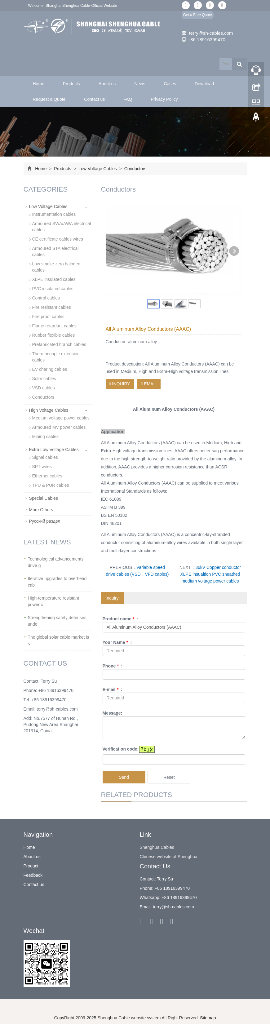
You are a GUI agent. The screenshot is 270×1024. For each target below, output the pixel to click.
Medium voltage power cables (61, 417)
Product (31, 865)
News (139, 83)
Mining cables (45, 436)
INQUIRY (119, 383)
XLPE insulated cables (54, 279)
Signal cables (45, 457)
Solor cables (44, 378)
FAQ (127, 99)
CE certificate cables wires (57, 239)
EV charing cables (49, 369)
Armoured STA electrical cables (55, 251)
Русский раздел (44, 521)
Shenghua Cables (157, 847)
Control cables (46, 297)
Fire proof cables (48, 316)
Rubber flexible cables (53, 335)
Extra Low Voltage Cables (54, 449)
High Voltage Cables (49, 410)
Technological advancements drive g (56, 562)
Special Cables (43, 498)
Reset (169, 777)
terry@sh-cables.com (211, 33)
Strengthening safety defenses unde (57, 621)
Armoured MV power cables (59, 427)
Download (204, 83)
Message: (112, 713)
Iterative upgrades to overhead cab (57, 581)
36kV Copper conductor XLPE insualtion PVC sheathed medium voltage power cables (210, 574)
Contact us (94, 99)
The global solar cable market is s (58, 640)
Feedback (33, 875)
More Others (41, 509)
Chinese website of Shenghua (168, 856)
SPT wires (42, 466)
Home (38, 83)
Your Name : (117, 642)
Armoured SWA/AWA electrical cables (61, 226)
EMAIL (149, 383)
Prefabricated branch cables (59, 344)
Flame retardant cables (54, 325)
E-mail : (112, 689)
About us (107, 83)
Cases (170, 83)
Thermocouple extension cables (56, 356)
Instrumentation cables (54, 214)
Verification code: (121, 749)
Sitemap (208, 1017)
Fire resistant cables (51, 307)
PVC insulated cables (52, 288)
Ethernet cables (47, 475)
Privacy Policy (164, 99)
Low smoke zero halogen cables (56, 267)
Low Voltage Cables (97, 168)
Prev (114, 251)
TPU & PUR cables (50, 485)
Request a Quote (49, 99)
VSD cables (43, 387)
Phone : (113, 665)
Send (124, 777)
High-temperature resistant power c (53, 601)
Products (71, 83)
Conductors (134, 168)
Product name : (120, 618)
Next (234, 251)
